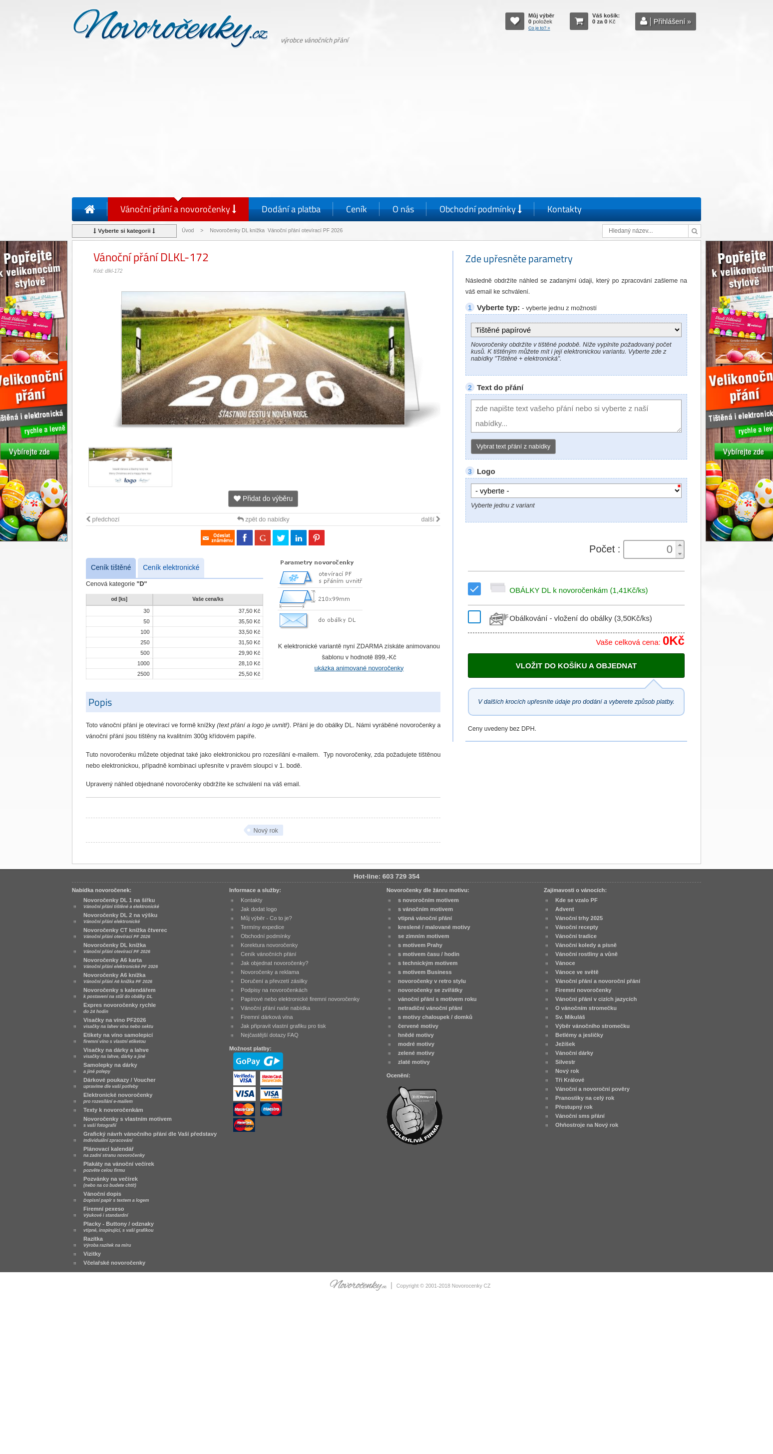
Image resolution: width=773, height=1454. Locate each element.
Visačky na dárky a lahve (116, 1053)
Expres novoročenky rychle (119, 1008)
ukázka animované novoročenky (359, 668)
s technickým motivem (427, 963)
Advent (564, 909)
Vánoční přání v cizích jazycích (596, 999)
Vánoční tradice (576, 936)
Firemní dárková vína (267, 1017)
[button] (680, 545)
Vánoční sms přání (580, 1116)
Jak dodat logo (259, 909)
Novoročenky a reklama (270, 972)
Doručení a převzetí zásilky (274, 981)
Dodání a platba (291, 209)
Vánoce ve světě (577, 972)
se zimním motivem (423, 936)
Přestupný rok (574, 1107)
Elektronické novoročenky (118, 1098)
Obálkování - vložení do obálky (569, 618)
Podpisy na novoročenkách (274, 990)
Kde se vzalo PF (576, 900)
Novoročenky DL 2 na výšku (120, 918)
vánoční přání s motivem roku (437, 999)
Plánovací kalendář (114, 1152)
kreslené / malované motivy (434, 927)
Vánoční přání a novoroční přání (597, 981)
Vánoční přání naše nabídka (275, 1008)
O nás (403, 209)
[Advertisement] (386, 125)
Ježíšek (565, 1044)
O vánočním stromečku (586, 1008)
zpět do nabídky (263, 519)
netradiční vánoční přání (430, 1008)
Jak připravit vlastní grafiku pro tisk (283, 1026)
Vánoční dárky (574, 1053)
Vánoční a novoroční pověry (592, 1089)
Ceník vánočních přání (268, 954)
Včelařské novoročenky (114, 1263)
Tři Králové (569, 1080)
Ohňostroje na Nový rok (586, 1125)
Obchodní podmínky (480, 209)
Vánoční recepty (576, 927)
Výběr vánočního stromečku (592, 1026)
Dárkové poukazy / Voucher (119, 1083)
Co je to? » (539, 27)
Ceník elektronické (171, 567)
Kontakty (564, 209)
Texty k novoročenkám (113, 1110)
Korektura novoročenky (269, 945)
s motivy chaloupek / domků (435, 1017)
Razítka (107, 1242)
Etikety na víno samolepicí (118, 1038)
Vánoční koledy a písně (586, 945)
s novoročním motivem (428, 900)
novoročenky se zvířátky (430, 990)
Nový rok (265, 830)
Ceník (356, 209)
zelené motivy (416, 1053)
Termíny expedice (262, 927)
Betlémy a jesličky (579, 1035)
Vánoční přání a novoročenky (178, 209)
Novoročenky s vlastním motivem (127, 1122)
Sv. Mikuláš (570, 1017)
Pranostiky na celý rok (584, 1098)
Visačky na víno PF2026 (118, 1023)
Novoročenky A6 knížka (117, 978)
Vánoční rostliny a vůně (586, 954)
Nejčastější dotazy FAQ (270, 1035)
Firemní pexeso (105, 1212)
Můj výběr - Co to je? (266, 918)
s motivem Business (425, 972)
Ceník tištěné (111, 567)
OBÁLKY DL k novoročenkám (567, 590)
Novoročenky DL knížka (116, 948)
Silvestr (565, 1062)
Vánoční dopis (116, 1197)
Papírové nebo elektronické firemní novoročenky (300, 999)
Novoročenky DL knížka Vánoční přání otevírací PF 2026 (276, 230)
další (430, 519)
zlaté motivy (414, 1062)
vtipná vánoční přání (425, 918)
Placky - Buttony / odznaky (118, 1227)
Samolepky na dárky (110, 1068)
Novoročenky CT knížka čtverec (125, 933)
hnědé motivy (416, 1035)
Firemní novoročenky (583, 990)
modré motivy (416, 1044)
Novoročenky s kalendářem (119, 993)
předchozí (102, 519)
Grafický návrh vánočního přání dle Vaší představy (150, 1137)
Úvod (188, 230)
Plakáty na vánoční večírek (118, 1167)
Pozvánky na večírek (110, 1182)
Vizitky (92, 1254)
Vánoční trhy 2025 (579, 918)
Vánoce (565, 963)
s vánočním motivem (425, 909)
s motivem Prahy (420, 945)
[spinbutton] (651, 549)
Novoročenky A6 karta (120, 963)
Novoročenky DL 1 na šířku (121, 903)
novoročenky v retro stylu (432, 981)
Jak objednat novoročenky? (274, 963)
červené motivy (418, 1026)
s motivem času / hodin (428, 954)
